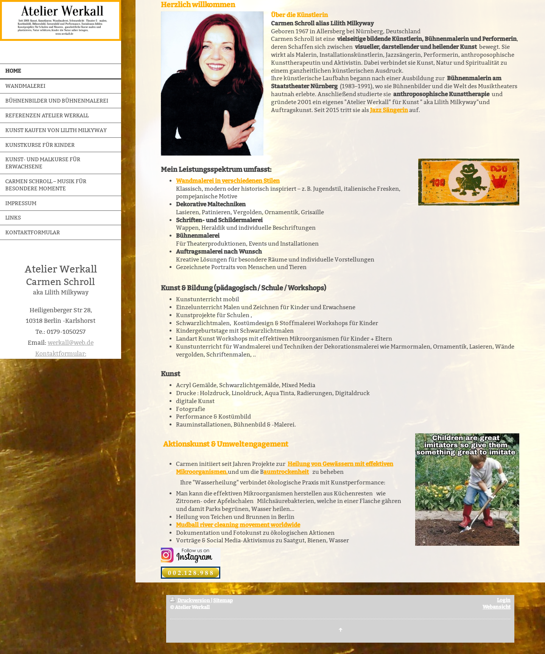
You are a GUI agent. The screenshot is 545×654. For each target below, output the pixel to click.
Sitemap (223, 600)
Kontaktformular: (60, 353)
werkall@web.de (70, 342)
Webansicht (497, 607)
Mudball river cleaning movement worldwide (238, 525)
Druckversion (190, 600)
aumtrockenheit (286, 472)
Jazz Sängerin (389, 110)
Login (504, 600)
